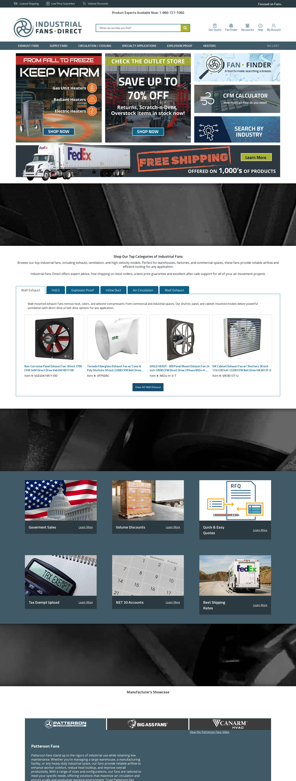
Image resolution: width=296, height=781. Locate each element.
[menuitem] (29, 46)
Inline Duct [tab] (113, 290)
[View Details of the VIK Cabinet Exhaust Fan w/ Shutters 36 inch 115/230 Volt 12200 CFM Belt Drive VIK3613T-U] (242, 338)
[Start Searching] (185, 28)
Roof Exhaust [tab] (174, 290)
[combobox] (143, 28)
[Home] (46, 28)
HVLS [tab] (56, 290)
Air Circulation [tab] (143, 290)
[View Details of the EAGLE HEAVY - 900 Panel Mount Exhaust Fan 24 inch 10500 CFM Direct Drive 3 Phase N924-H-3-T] (179, 338)
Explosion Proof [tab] (82, 290)
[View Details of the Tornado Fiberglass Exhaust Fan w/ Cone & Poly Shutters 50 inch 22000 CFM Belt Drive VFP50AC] (116, 338)
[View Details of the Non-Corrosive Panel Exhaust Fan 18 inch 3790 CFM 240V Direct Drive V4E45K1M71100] (54, 338)
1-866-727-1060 (171, 12)
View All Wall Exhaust (148, 387)
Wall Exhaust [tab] (30, 290)
